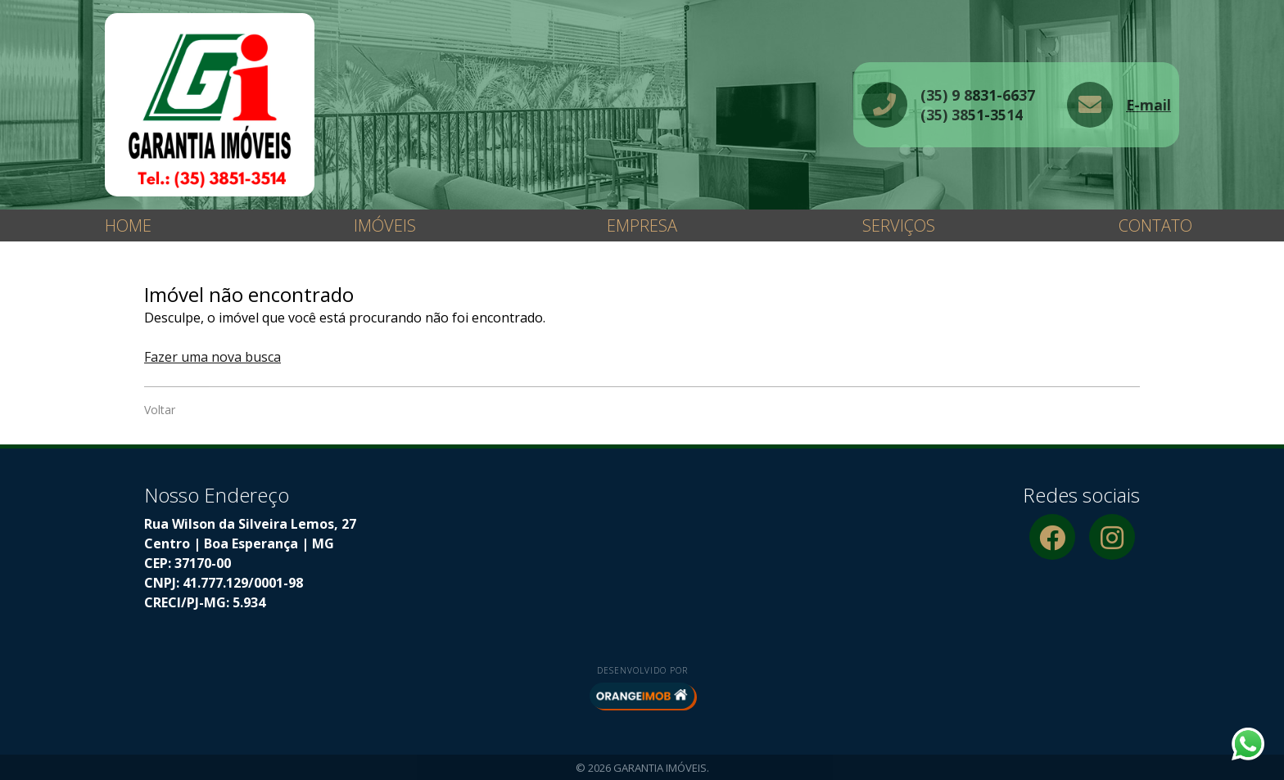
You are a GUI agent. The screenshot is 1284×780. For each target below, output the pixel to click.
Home (128, 225)
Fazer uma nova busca (212, 357)
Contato (1155, 225)
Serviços (898, 225)
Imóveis (385, 225)
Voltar (159, 409)
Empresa (642, 225)
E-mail (1148, 105)
